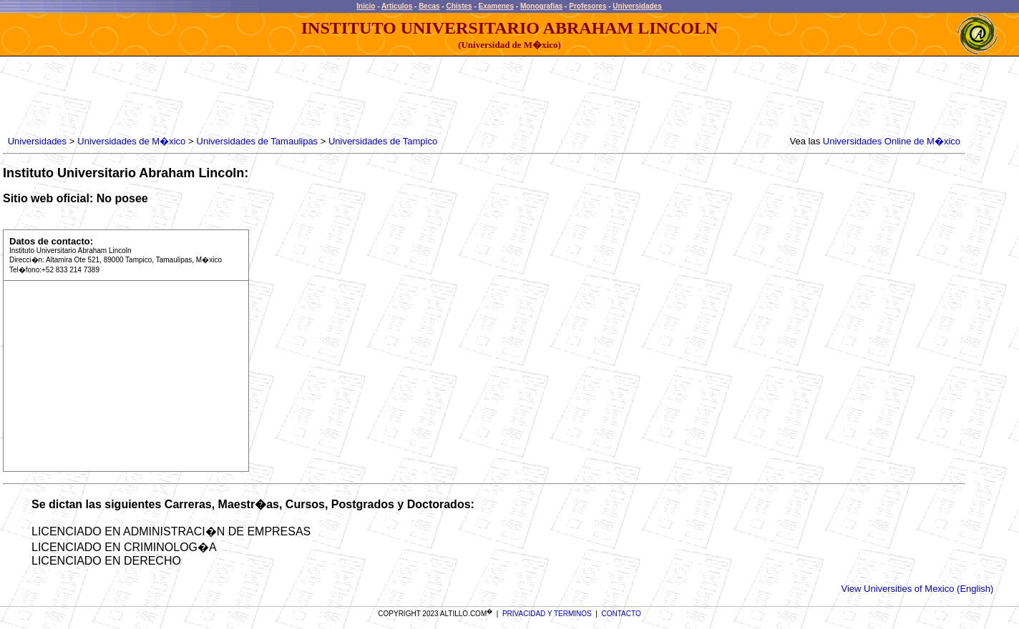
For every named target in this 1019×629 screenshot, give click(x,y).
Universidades (637, 6)
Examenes (496, 6)
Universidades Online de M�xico (891, 141)
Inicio (365, 6)
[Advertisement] (265, 96)
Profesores (587, 6)
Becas (429, 6)
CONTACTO (621, 614)
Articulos (396, 6)
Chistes (459, 6)
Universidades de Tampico (381, 141)
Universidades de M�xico (131, 141)
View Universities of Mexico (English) (918, 588)
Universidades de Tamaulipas (257, 141)
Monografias (541, 6)
